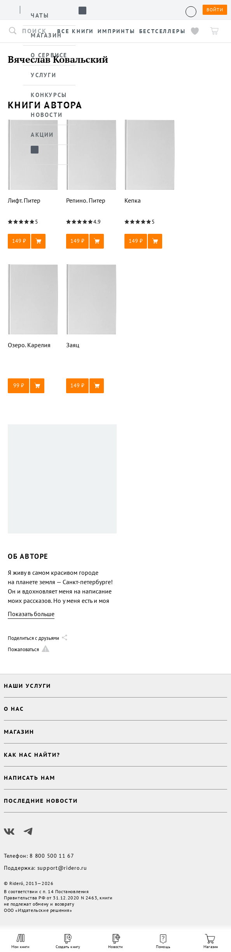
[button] (33, 241)
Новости (115, 941)
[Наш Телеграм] (28, 831)
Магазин (210, 941)
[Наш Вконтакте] (9, 831)
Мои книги (20, 941)
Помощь (163, 941)
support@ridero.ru (62, 867)
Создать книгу (68, 941)
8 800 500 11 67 (52, 855)
